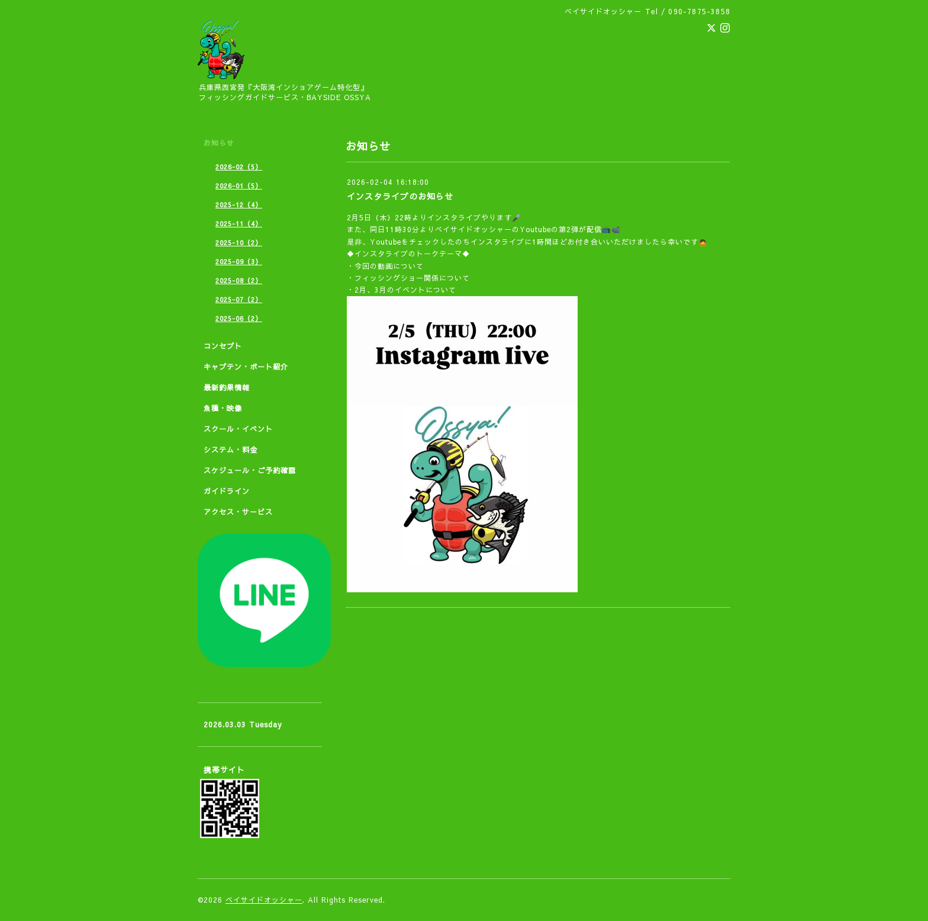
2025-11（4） (238, 223)
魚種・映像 (223, 408)
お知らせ (219, 142)
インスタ (442, 217)
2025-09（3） (238, 261)
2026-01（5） (238, 185)
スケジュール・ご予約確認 (250, 470)
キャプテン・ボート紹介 (246, 366)
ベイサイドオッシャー (263, 899)
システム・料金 (230, 449)
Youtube (535, 229)
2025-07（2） (238, 299)
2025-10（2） (238, 242)
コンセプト (223, 346)
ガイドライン (227, 491)
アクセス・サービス (238, 511)
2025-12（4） (238, 204)
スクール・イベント (238, 429)
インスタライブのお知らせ (400, 196)
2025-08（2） (238, 280)
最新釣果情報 (227, 387)
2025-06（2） (238, 318)
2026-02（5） (238, 166)
